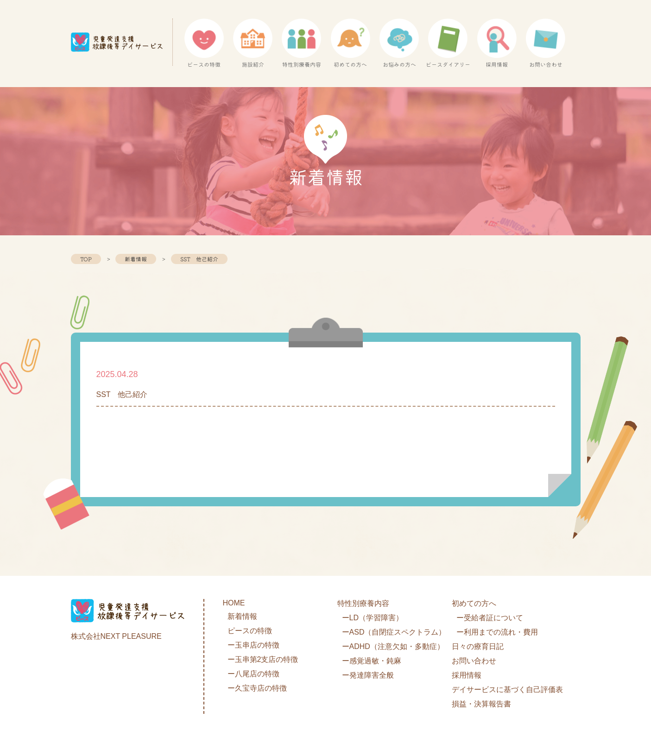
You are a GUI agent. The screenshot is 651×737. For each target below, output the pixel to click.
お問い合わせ (474, 661)
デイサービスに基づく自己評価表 (507, 689)
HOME (234, 603)
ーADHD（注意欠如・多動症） (393, 646)
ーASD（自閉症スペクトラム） (394, 632)
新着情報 (136, 259)
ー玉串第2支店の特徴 (263, 659)
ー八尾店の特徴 (253, 674)
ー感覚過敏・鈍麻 (371, 661)
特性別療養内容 (363, 603)
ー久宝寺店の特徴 (257, 688)
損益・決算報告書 (481, 704)
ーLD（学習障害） (372, 618)
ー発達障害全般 (368, 675)
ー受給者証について (489, 618)
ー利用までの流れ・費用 (497, 632)
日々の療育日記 (478, 646)
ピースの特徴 (250, 631)
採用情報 (466, 675)
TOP (86, 259)
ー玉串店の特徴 (253, 645)
